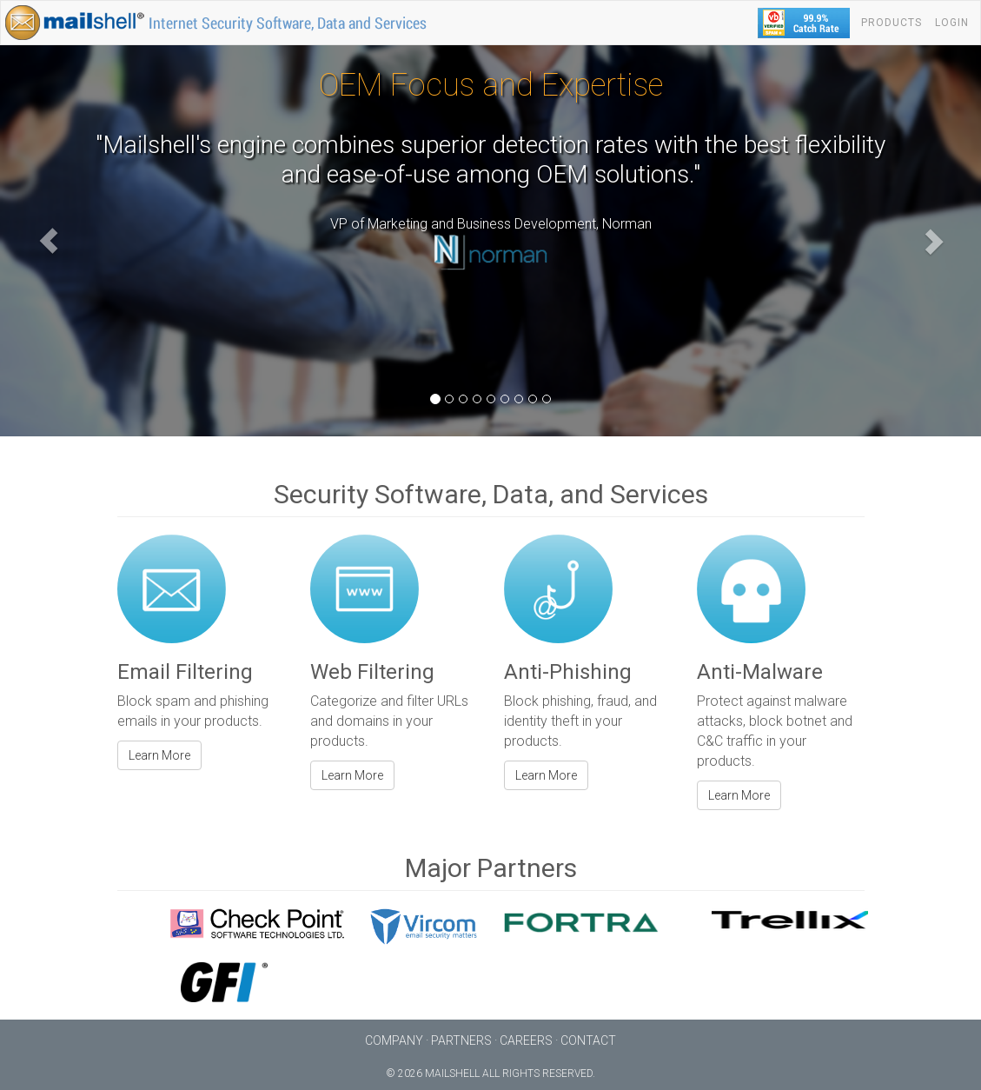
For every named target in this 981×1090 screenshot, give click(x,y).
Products (891, 23)
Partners (461, 1040)
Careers (526, 1040)
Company (394, 1040)
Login (952, 23)
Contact (588, 1040)
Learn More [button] (159, 755)
